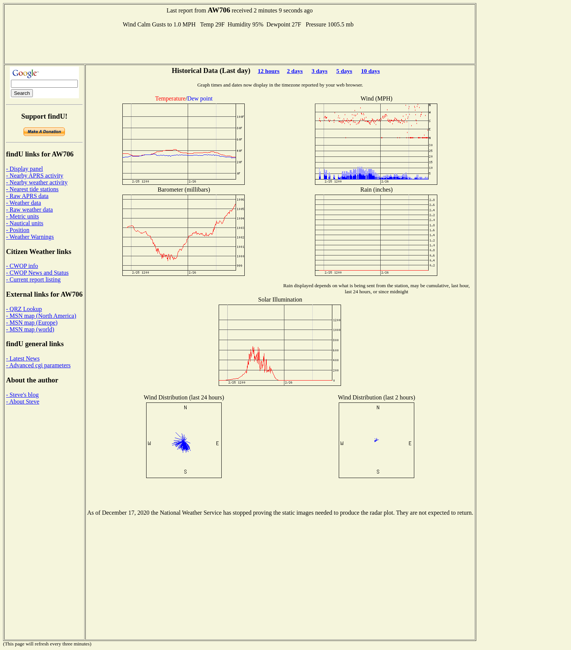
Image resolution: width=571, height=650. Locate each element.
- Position (17, 230)
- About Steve (22, 401)
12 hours (269, 71)
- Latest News (23, 358)
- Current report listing (33, 279)
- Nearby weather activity (37, 182)
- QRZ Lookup (24, 309)
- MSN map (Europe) (31, 322)
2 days (295, 71)
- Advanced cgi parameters (38, 365)
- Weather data (23, 203)
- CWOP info (22, 266)
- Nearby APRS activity (34, 175)
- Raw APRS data (27, 196)
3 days (319, 71)
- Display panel (24, 169)
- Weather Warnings (30, 237)
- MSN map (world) (30, 329)
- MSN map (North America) (41, 316)
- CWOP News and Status (37, 272)
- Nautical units (24, 223)
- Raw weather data (29, 209)
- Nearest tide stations (32, 189)
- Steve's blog (22, 395)
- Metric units (22, 216)
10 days (370, 71)
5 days (344, 71)
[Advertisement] (239, 45)
